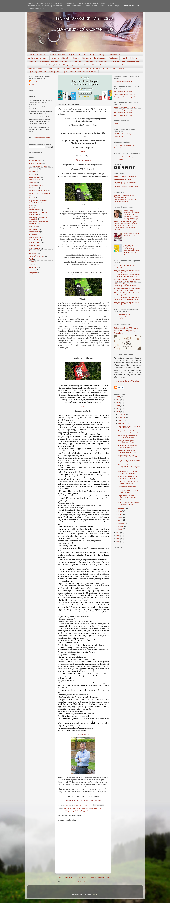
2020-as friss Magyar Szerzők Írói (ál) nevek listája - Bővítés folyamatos (127, 280)
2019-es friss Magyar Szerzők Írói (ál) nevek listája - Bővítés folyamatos (127, 275)
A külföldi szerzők (113, 55)
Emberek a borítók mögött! (113, 65)
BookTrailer (32, 61)
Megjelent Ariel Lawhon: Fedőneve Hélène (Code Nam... (127, 497)
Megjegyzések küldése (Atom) (77, 882)
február (121, 526)
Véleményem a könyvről (59, 58)
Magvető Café (75, 811)
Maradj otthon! (83, 65)
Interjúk (31, 65)
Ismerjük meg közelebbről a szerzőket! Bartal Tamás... (127, 477)
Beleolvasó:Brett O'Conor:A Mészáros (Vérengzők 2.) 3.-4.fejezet (126, 330)
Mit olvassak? (96, 65)
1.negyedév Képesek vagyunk (124, 91)
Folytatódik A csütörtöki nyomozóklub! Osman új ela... (129, 432)
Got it (139, 6)
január (120, 529)
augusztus (122, 508)
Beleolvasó (134, 58)
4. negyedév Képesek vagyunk (124, 97)
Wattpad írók (77, 68)
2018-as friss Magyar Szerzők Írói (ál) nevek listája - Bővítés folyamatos (127, 271)
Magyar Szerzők (74, 55)
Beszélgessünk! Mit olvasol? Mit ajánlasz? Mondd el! (125, 200)
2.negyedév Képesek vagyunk (124, 110)
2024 (118, 403)
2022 (118, 409)
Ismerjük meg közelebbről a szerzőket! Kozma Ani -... (127, 436)
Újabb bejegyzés (66, 877)
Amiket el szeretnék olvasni (38, 58)
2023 (118, 406)
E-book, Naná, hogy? (62, 68)
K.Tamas (34, 81)
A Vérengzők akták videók (123, 81)
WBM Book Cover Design (122, 134)
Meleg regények (69, 65)
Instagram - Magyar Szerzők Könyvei (126, 186)
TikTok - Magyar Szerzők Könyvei (125, 176)
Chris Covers (118, 137)
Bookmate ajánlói (76, 61)
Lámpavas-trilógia (64, 811)
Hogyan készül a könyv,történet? (48, 65)
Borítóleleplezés (100, 58)
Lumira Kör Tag (88, 55)
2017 (118, 542)
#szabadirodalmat (35, 160)
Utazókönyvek (34, 267)
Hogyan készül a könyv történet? (40, 193)
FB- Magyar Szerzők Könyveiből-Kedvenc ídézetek (125, 183)
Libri (83, 152)
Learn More (129, 6)
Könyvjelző (33, 234)
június (120, 514)
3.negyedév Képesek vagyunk (124, 94)
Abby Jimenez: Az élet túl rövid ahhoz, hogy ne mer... (128, 482)
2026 (118, 397)
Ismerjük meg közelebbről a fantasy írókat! (101, 68)
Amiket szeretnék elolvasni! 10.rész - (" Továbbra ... (127, 487)
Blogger (94, 894)
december (122, 414)
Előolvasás (75, 58)
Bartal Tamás (98, 808)
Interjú (31, 205)
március (121, 523)
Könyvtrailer (86, 58)
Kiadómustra (113, 58)
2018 (118, 539)
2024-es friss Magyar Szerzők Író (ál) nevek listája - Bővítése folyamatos (126, 298)
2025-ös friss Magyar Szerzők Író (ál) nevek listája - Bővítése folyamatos (126, 303)
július (120, 511)
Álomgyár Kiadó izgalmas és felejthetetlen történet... (127, 441)
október (121, 420)
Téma (50, 68)
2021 (118, 412)
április (120, 520)
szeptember (122, 423)
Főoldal (31, 55)
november (122, 417)
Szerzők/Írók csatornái (36, 68)
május (120, 517)
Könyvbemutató (101, 61)
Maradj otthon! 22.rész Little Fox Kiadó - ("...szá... (129, 492)
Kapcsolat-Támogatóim (57, 55)
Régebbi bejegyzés (100, 877)
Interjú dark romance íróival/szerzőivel (83, 72)
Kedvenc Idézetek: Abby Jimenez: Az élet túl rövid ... (128, 456)
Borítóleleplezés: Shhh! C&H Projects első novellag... (127, 472)
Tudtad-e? (89, 61)
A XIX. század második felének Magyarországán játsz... (128, 503)
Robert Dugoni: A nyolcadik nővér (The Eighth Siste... (129, 427)
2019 (118, 536)
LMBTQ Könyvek (35, 237)
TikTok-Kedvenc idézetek (122, 179)
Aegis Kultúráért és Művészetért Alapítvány (78, 808)
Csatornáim (41, 55)
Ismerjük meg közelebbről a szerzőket (53, 61)
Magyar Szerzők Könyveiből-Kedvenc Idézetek (126, 317)
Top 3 (65, 72)
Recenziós (32, 253)
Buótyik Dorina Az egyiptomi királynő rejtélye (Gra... (127, 446)
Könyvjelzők (123, 68)
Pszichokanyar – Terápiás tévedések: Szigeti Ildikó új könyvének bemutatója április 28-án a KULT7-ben (131, 249)
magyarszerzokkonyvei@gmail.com (127, 381)
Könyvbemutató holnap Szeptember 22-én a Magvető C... (129, 466)
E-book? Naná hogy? (36, 185)
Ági (32, 84)
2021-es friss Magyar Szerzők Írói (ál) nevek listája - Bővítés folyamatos (127, 285)
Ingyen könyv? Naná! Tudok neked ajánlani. (43, 72)
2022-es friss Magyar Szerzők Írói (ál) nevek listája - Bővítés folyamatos (127, 289)
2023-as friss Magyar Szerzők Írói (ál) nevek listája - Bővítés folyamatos (127, 294)
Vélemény (32, 270)
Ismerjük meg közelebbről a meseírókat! (124, 61)
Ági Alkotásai (118, 148)
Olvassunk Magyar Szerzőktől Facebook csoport (124, 196)
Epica (116, 124)
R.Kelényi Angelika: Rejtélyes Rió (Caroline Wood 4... (129, 461)
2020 (118, 533)
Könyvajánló (33, 229)
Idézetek (124, 58)
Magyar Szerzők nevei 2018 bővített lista (131, 234)
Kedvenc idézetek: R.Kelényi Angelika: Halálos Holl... (128, 451)
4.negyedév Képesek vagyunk (124, 115)
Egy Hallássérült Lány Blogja (41, 137)
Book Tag (101, 55)
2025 (118, 400)
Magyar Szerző (86, 811)
